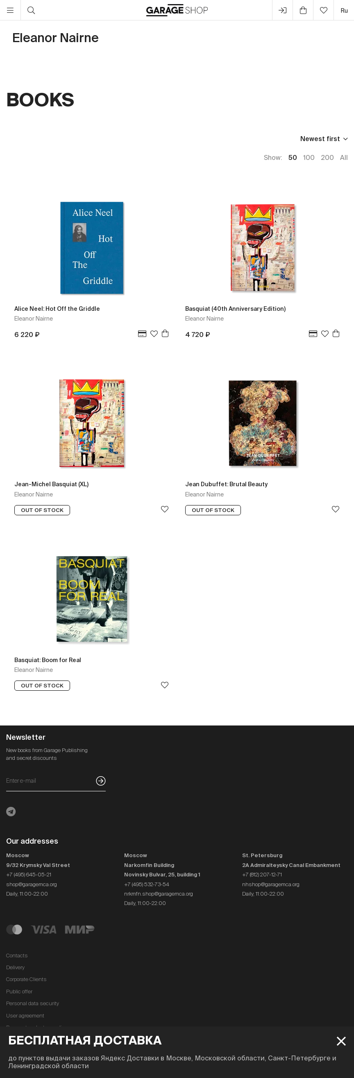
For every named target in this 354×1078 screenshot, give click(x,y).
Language (101, 138)
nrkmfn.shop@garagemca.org (158, 894)
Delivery (15, 967)
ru (344, 10)
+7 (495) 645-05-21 (28, 874)
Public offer (19, 991)
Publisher (53, 138)
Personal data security (32, 1003)
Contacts (17, 955)
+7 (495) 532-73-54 (146, 884)
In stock (146, 138)
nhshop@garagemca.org (271, 884)
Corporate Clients (26, 979)
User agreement (25, 1016)
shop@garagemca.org (31, 884)
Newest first (320, 138)
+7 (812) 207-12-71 (262, 874)
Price (14, 138)
